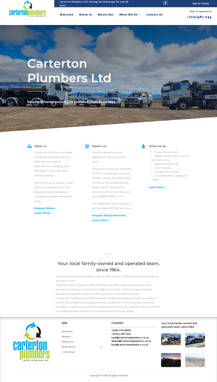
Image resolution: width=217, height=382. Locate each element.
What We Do (128, 14)
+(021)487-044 (199, 17)
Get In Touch (201, 3)
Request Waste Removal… (110, 215)
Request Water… (45, 208)
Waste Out (106, 14)
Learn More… (43, 212)
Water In (85, 14)
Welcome (66, 14)
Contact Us (154, 14)
